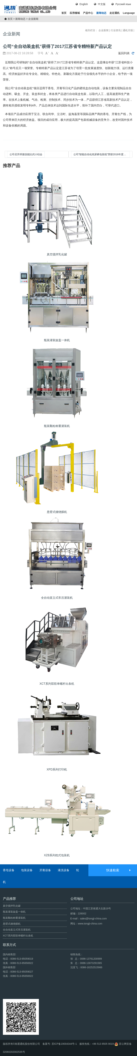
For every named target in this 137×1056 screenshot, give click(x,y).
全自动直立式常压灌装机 (17, 929)
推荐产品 (11, 165)
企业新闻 (33, 18)
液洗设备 (63, 870)
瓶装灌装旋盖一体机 (14, 911)
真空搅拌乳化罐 (12, 905)
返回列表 (126, 53)
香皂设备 (8, 870)
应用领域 (75, 12)
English (82, 4)
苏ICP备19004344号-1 (64, 1043)
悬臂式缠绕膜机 (12, 923)
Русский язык (121, 4)
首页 (63, 12)
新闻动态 (101, 12)
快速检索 (118, 870)
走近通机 (114, 12)
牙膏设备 (45, 870)
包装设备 (27, 870)
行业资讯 (116, 30)
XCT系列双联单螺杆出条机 (18, 935)
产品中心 (88, 12)
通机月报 (128, 30)
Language (129, 12)
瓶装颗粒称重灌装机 (14, 917)
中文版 (99, 4)
